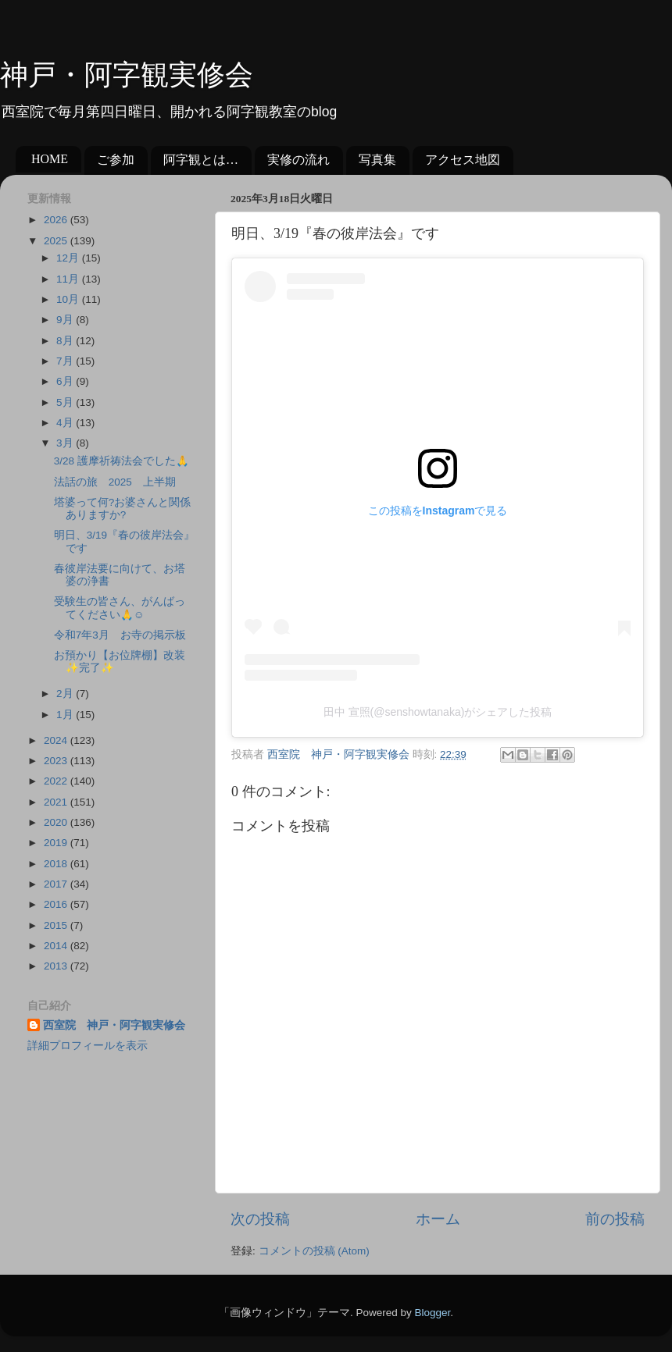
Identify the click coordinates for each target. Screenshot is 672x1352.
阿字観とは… (200, 159)
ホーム (438, 1219)
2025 (57, 241)
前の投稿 (615, 1219)
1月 (66, 714)
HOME (49, 158)
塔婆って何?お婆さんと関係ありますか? (122, 508)
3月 (66, 443)
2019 (57, 843)
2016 (57, 904)
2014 (57, 946)
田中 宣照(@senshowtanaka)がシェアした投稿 (437, 712)
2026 (57, 220)
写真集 (377, 159)
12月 (69, 258)
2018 (57, 864)
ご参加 (115, 159)
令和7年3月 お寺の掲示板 (120, 635)
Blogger (432, 1312)
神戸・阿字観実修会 (126, 75)
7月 (66, 361)
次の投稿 (260, 1219)
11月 (69, 279)
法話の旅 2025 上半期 (115, 482)
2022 (57, 781)
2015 (57, 925)
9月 (66, 320)
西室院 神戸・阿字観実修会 (114, 1025)
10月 (69, 299)
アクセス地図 (462, 159)
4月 (66, 423)
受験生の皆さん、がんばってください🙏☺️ (119, 608)
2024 (57, 740)
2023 (57, 761)
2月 (66, 693)
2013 (57, 966)
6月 (66, 381)
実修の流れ (298, 159)
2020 (57, 822)
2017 (57, 884)
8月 (66, 341)
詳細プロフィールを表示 (87, 1045)
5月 (66, 402)
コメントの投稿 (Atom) (314, 1251)
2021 (57, 802)
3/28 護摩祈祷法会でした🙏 (121, 461)
